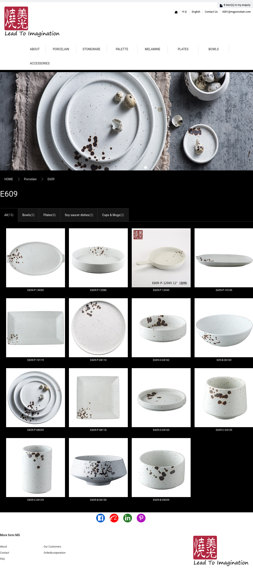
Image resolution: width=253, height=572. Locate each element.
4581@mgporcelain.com (236, 11)
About (35, 49)
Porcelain (30, 179)
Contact (4, 552)
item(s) (237, 5)
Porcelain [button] (61, 49)
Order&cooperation (55, 552)
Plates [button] (183, 49)
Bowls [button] (214, 49)
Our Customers (52, 546)
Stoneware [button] (91, 49)
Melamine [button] (152, 49)
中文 (184, 11)
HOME (8, 179)
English (196, 11)
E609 (51, 179)
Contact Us (211, 11)
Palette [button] (122, 49)
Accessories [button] (40, 63)
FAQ (2, 558)
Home (176, 12)
